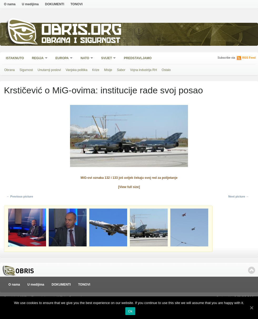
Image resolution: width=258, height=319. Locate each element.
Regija (38, 58)
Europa (62, 58)
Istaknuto (15, 58)
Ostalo (166, 70)
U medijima (30, 4)
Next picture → (238, 196)
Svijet (107, 58)
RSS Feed (249, 57)
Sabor (121, 70)
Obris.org (82, 31)
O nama (10, 4)
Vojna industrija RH (143, 70)
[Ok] (251, 307)
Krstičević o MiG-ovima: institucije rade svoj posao (103, 90)
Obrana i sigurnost (81, 41)
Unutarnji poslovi (49, 70)
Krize (95, 70)
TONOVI (77, 4)
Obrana (9, 70)
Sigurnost (26, 70)
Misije (108, 70)
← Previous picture (20, 196)
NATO (85, 58)
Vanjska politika (76, 70)
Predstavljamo (138, 58)
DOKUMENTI (54, 4)
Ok (130, 311)
